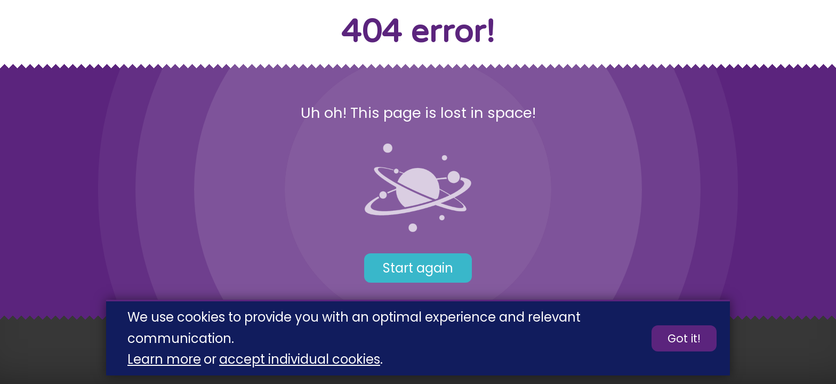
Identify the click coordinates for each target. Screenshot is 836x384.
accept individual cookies (299, 360)
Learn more (164, 360)
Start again (418, 268)
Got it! (684, 339)
